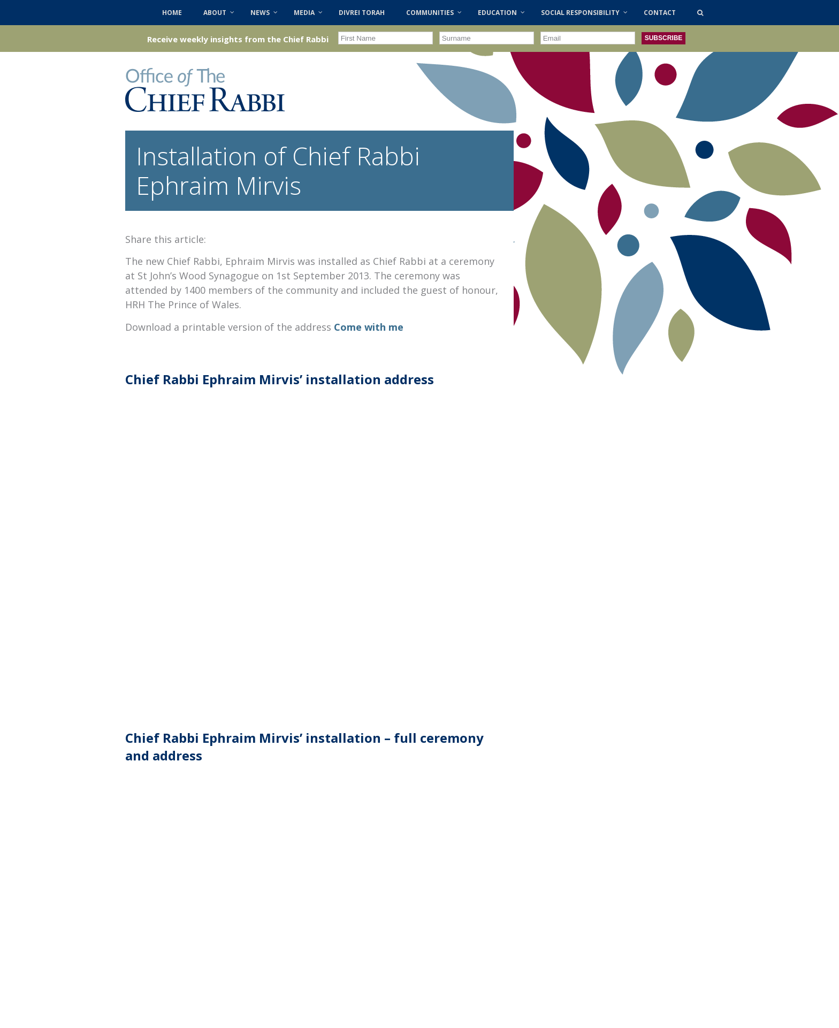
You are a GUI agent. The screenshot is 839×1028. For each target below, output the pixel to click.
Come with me (368, 327)
